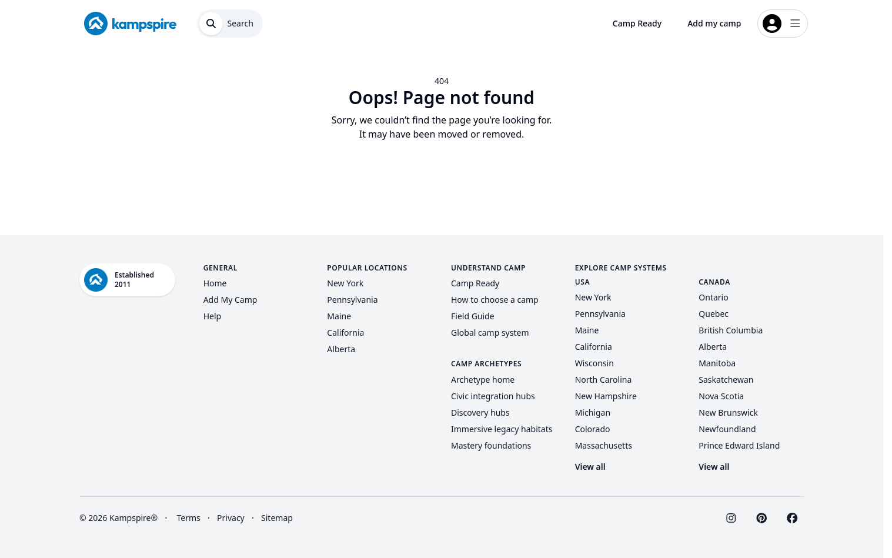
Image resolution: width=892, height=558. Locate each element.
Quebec (714, 313)
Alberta (341, 349)
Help (212, 316)
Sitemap (277, 517)
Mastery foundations (491, 445)
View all (590, 466)
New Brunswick (728, 412)
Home (215, 283)
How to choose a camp (495, 299)
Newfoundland (727, 429)
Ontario (713, 297)
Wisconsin (594, 363)
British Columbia (731, 330)
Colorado (592, 429)
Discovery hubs (480, 412)
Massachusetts (603, 445)
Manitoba (717, 363)
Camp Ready (637, 23)
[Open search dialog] (230, 23)
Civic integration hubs (493, 396)
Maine (339, 316)
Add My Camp (230, 299)
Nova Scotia (721, 396)
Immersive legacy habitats (501, 429)
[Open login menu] (782, 23)
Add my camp (714, 23)
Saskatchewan (726, 379)
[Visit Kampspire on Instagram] (731, 518)
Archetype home (483, 379)
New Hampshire (606, 396)
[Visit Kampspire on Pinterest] (761, 518)
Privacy (231, 517)
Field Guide (473, 316)
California (345, 332)
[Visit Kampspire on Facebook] (792, 518)
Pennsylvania (352, 299)
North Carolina (603, 379)
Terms (188, 517)
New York (345, 283)
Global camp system (490, 332)
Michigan (592, 412)
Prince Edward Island (739, 445)
